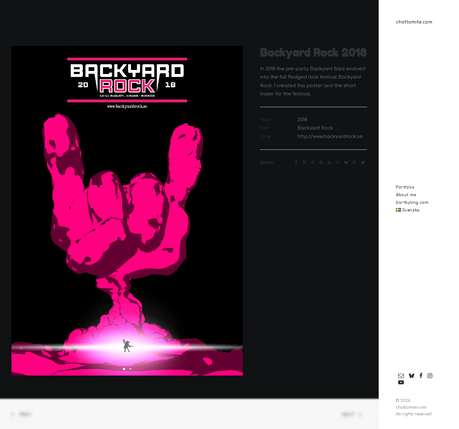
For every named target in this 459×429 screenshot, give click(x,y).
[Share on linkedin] (329, 162)
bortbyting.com (412, 202)
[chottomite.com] (419, 22)
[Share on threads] (313, 162)
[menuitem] (419, 187)
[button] (401, 376)
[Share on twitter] (304, 162)
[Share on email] (362, 162)
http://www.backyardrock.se (330, 136)
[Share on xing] (354, 162)
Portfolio (405, 187)
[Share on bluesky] (346, 162)
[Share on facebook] (296, 162)
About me (406, 195)
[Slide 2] (130, 369)
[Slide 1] (124, 369)
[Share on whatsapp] (337, 162)
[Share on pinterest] (321, 162)
